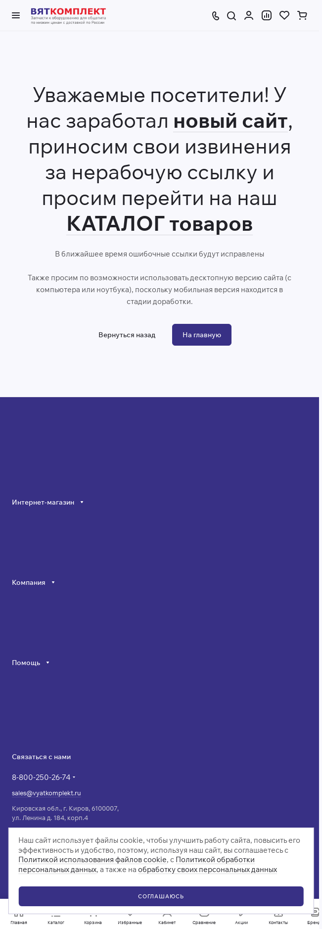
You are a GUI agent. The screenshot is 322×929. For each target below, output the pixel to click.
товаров (209, 223)
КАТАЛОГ (115, 223)
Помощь (26, 662)
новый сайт (230, 120)
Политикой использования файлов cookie (92, 859)
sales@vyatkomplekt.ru (46, 793)
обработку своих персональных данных (207, 869)
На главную (202, 334)
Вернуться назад (126, 334)
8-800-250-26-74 (41, 777)
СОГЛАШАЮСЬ (161, 896)
